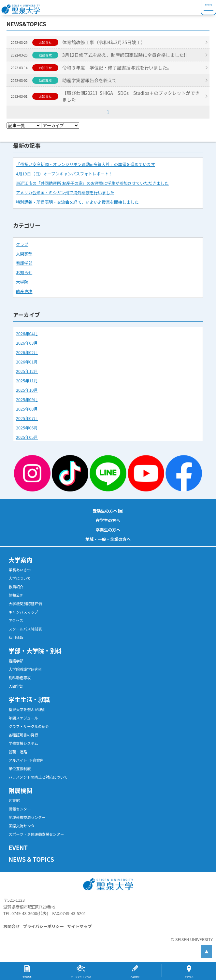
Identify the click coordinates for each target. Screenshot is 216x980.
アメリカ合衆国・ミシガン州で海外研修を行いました (65, 192)
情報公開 (16, 595)
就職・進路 (18, 751)
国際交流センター (23, 825)
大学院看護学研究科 (25, 669)
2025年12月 (27, 371)
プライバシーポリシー (43, 926)
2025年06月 (27, 428)
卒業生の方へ (108, 530)
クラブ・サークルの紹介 (29, 726)
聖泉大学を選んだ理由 (27, 709)
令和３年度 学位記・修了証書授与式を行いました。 (117, 67)
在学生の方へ (108, 520)
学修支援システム (23, 743)
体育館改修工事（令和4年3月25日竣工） (104, 42)
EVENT (18, 847)
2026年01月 (27, 362)
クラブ (22, 244)
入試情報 (134, 976)
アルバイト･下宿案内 (26, 760)
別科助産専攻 (20, 677)
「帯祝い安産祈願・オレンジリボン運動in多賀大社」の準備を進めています (85, 164)
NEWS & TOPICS (31, 859)
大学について (20, 578)
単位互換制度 (20, 768)
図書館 (14, 800)
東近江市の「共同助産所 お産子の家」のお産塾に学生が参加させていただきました (92, 183)
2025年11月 (27, 380)
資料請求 (27, 976)
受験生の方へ (105, 511)
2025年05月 (27, 437)
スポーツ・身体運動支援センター (36, 834)
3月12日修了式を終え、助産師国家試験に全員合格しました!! (125, 55)
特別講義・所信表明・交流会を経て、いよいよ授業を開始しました (77, 202)
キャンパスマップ (23, 612)
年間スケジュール (23, 717)
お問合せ (11, 926)
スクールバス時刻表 (25, 628)
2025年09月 (27, 399)
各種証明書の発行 (23, 734)
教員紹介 (16, 586)
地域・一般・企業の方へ (108, 539)
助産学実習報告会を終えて (90, 80)
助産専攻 (24, 291)
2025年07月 (27, 418)
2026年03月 (27, 343)
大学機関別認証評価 (25, 603)
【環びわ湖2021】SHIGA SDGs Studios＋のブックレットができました (131, 96)
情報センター (20, 808)
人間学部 (24, 253)
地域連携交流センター (27, 817)
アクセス (16, 620)
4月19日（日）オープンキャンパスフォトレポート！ (64, 174)
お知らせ (24, 272)
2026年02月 (27, 352)
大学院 (22, 282)
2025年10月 (27, 390)
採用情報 (16, 637)
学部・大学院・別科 (35, 650)
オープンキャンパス (81, 976)
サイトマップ (79, 926)
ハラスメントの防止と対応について (38, 777)
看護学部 (24, 263)
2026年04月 (27, 333)
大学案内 (21, 559)
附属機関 (21, 790)
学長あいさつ (20, 569)
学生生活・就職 (29, 699)
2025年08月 (27, 409)
